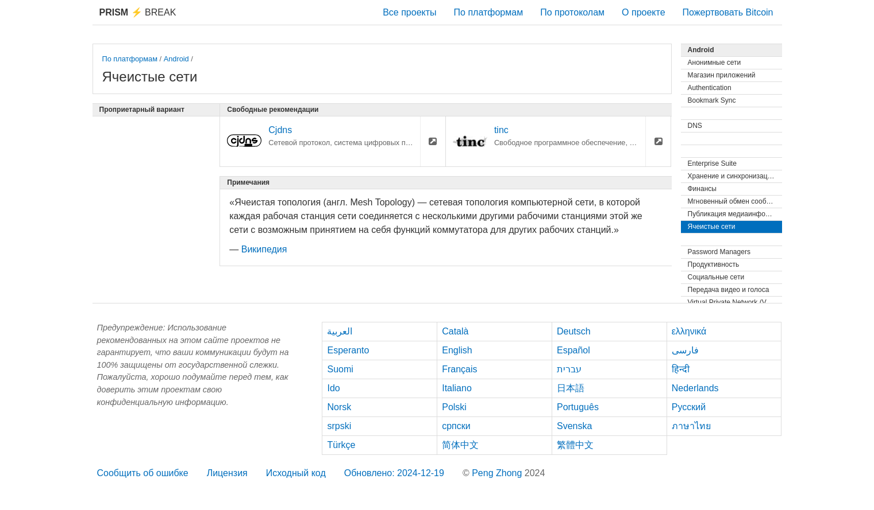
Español (573, 350)
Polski (454, 407)
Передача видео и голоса (728, 290)
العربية (339, 331)
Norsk (339, 407)
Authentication (709, 88)
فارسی (685, 350)
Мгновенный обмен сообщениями (735, 201)
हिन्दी (681, 369)
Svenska (574, 426)
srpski (339, 426)
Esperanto (348, 350)
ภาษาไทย (691, 426)
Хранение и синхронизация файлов (735, 176)
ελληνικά (689, 331)
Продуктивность (714, 264)
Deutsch (574, 331)
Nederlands (695, 388)
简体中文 (460, 445)
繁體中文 (575, 445)
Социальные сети (716, 277)
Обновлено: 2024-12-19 (394, 473)
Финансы (702, 189)
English (457, 350)
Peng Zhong (498, 473)
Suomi (340, 369)
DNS (695, 126)
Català (455, 331)
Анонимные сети (714, 63)
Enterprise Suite (712, 163)
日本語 (570, 388)
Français (459, 369)
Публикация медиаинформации (735, 214)
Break (137, 12)
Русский (689, 407)
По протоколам (572, 12)
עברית (569, 369)
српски (456, 426)
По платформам (488, 12)
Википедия (264, 249)
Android (176, 58)
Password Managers (719, 252)
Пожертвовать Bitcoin (728, 12)
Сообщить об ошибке (142, 473)
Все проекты (409, 12)
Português (578, 407)
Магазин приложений (722, 75)
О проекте (643, 12)
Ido (333, 388)
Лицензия (227, 473)
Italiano (457, 388)
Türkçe (341, 445)
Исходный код (296, 473)
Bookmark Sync (712, 100)
